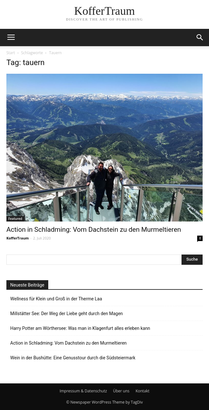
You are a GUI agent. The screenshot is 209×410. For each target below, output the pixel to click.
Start (10, 52)
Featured (15, 218)
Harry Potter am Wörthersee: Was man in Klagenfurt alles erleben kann (80, 328)
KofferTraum (17, 238)
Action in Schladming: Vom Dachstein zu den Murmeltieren (93, 229)
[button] (200, 37)
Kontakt (142, 391)
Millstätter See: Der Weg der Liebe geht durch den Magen (66, 313)
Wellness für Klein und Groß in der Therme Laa (56, 298)
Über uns (121, 391)
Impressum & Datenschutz (83, 391)
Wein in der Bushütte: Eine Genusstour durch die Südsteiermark (72, 357)
